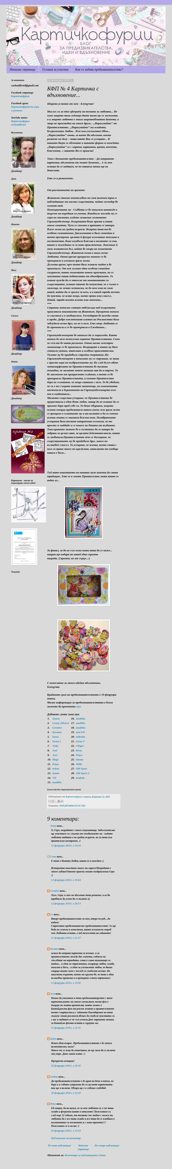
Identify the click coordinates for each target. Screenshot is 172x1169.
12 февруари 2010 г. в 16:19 (66, 845)
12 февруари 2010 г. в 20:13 (66, 903)
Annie (55, 773)
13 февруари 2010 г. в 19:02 (66, 983)
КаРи (53, 1038)
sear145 (80, 732)
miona (79, 759)
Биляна (56, 732)
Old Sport (81, 768)
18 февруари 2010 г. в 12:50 (66, 1093)
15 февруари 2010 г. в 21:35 (66, 1027)
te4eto (55, 768)
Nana (53, 825)
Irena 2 (56, 741)
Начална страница (22, 69)
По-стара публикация (106, 1145)
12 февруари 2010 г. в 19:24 (66, 880)
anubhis (80, 718)
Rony (79, 750)
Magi (55, 759)
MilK (79, 764)
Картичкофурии (20, 96)
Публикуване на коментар (66, 1138)
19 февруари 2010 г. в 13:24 (66, 1130)
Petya (79, 755)
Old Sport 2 (82, 773)
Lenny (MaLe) (60, 723)
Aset (54, 755)
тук (78, 706)
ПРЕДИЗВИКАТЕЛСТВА (72, 805)
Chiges (80, 745)
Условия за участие (55, 69)
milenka (80, 736)
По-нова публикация (59, 1145)
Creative (57, 727)
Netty (55, 745)
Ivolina (54, 1076)
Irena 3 (80, 741)
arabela (80, 777)
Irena (55, 736)
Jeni (54, 750)
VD (54, 777)
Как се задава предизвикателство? (99, 69)
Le (51, 914)
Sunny (56, 718)
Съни (53, 856)
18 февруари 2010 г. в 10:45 (66, 1065)
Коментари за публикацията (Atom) (85, 1155)
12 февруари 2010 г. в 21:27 (66, 937)
